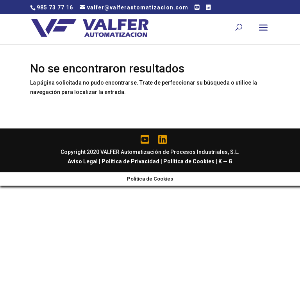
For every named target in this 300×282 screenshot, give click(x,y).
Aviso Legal (83, 161)
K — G (225, 161)
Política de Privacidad (130, 161)
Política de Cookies (188, 161)
